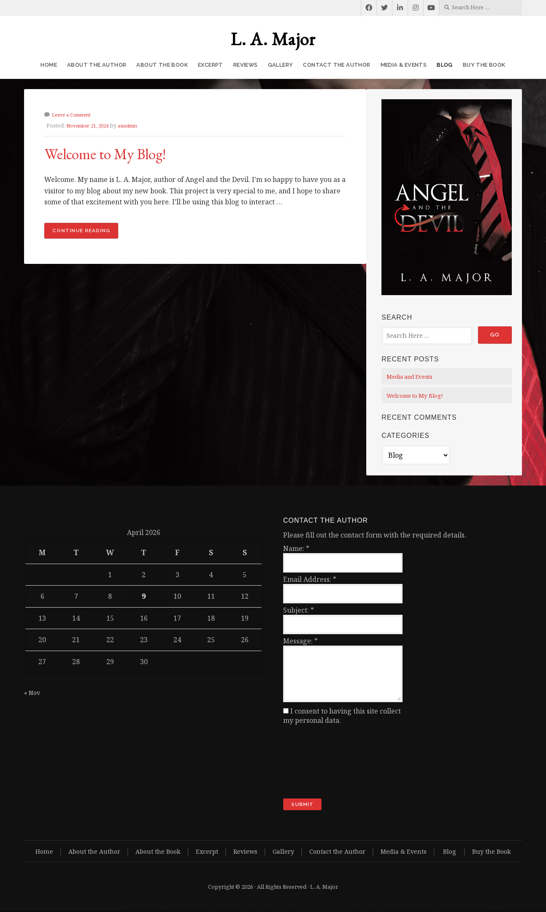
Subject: (298, 610)
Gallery (280, 65)
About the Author (96, 65)
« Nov (33, 692)
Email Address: (309, 579)
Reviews (245, 65)
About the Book (162, 65)
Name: (296, 548)
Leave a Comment (74, 114)
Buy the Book (484, 65)
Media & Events (404, 65)
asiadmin (137, 125)
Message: (300, 641)
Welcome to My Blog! (123, 152)
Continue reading (87, 232)
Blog (445, 65)
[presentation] (317, 761)
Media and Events (413, 376)
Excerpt (210, 65)
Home (49, 65)
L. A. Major (273, 39)
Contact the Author (336, 65)
